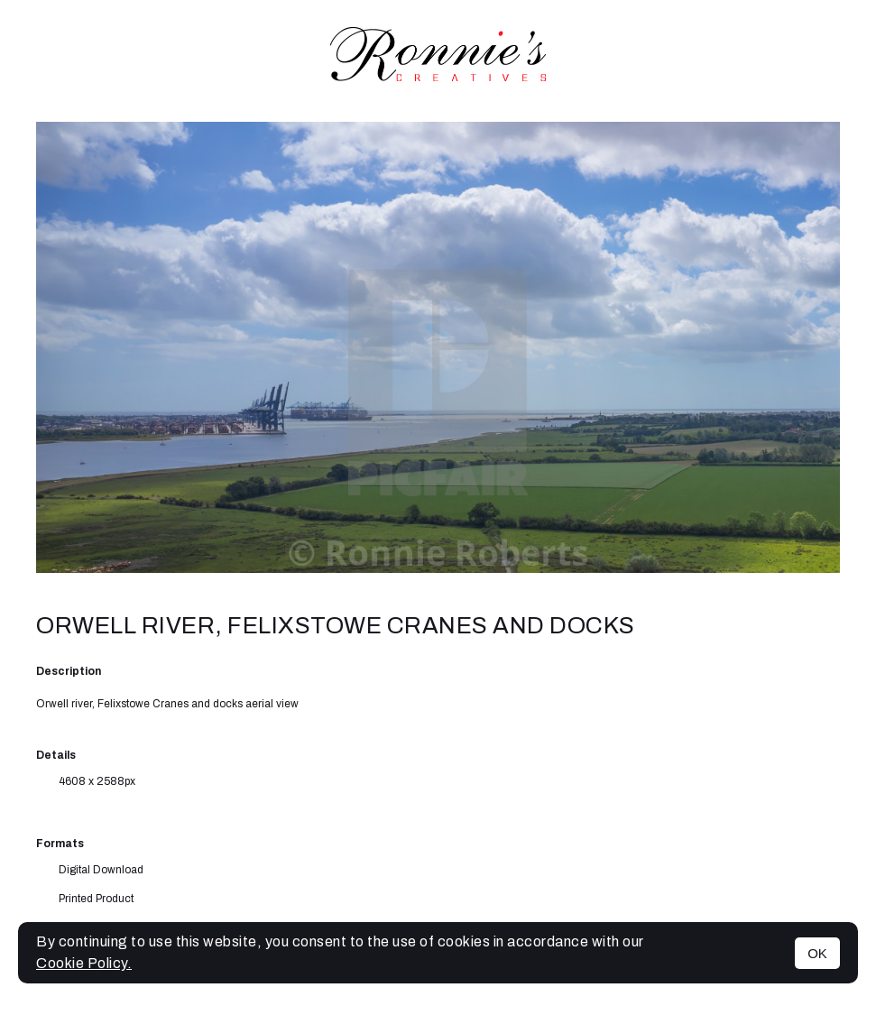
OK (817, 953)
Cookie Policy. (84, 963)
